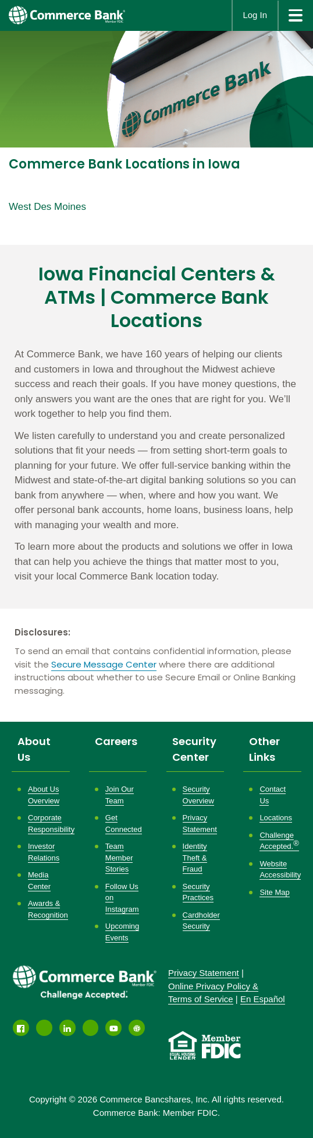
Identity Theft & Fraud (195, 857)
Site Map (274, 892)
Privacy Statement (203, 973)
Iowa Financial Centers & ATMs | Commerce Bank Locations (156, 297)
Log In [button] (255, 15)
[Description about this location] (156, 465)
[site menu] (295, 15)
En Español (262, 999)
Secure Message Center (103, 664)
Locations (275, 817)
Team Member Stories (119, 857)
